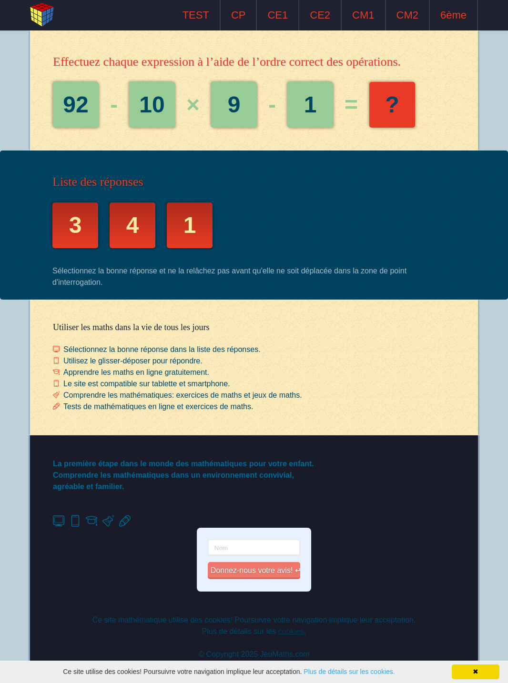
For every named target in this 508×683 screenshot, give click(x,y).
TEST (196, 15)
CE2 (320, 15)
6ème (453, 15)
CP (238, 15)
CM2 (407, 15)
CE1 (277, 15)
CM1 (363, 15)
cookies (291, 631)
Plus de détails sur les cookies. (349, 671)
